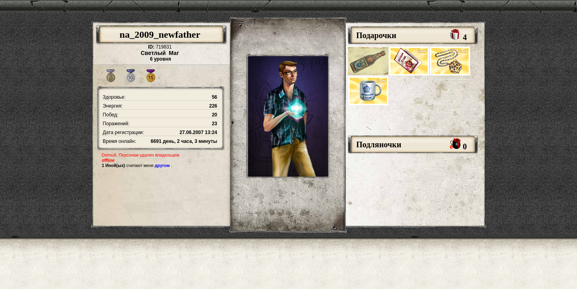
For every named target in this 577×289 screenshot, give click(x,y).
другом (162, 165)
